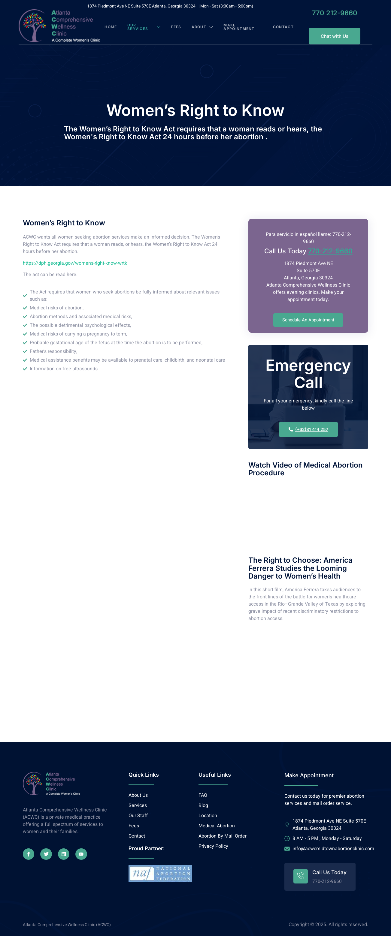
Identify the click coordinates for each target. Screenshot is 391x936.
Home (116, 25)
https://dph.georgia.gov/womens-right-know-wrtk (75, 261)
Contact (278, 25)
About (204, 25)
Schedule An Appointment (308, 318)
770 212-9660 (325, 13)
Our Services (147, 26)
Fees (177, 25)
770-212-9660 (330, 249)
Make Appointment (241, 26)
